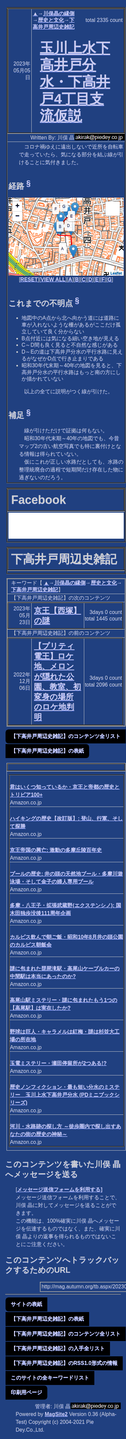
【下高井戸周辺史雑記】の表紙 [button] (47, 751)
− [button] (17, 216)
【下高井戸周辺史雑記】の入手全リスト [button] (58, 1348)
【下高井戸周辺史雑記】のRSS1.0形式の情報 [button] (64, 1363)
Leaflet (116, 273)
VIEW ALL (53, 279)
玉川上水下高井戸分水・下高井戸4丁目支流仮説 (75, 81)
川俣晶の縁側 (58, 13)
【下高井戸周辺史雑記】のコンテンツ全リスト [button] (65, 736)
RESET (29, 279)
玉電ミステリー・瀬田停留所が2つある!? (58, 1063)
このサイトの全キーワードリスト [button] (50, 1377)
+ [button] (17, 206)
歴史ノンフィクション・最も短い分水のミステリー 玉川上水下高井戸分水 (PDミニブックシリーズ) (64, 1094)
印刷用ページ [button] (26, 1392)
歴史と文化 (51, 20)
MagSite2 (56, 1414)
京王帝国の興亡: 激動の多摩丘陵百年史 (56, 850)
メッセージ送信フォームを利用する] (59, 1189)
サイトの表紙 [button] (26, 1304)
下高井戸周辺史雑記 (34, 589)
